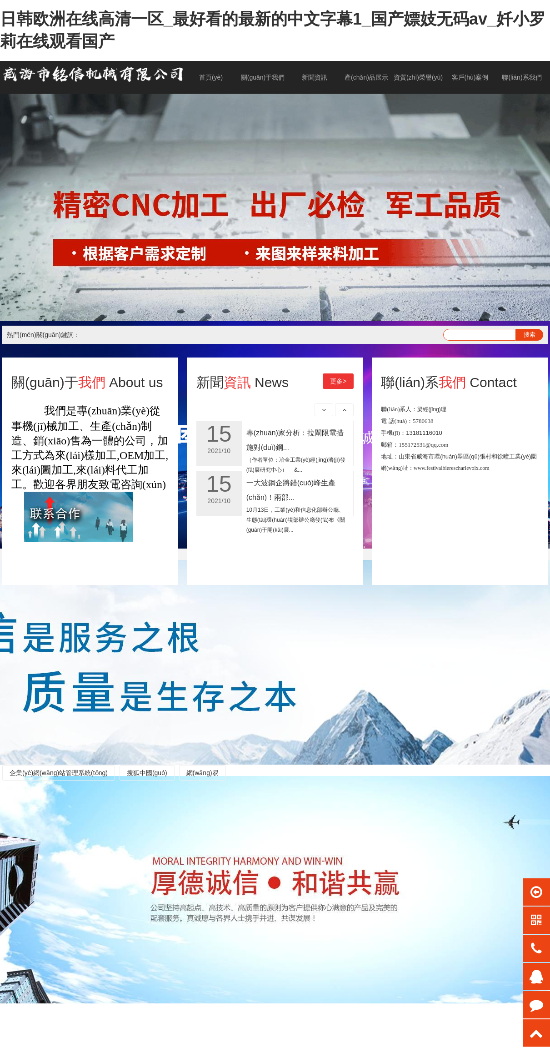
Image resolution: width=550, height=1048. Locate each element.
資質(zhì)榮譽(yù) (418, 77)
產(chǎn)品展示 (366, 77)
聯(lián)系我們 (521, 77)
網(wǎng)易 (202, 772)
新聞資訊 (314, 77)
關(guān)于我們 (263, 77)
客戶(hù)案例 (470, 77)
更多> (338, 381)
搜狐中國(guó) (147, 772)
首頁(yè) (211, 77)
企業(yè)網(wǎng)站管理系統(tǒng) (59, 772)
